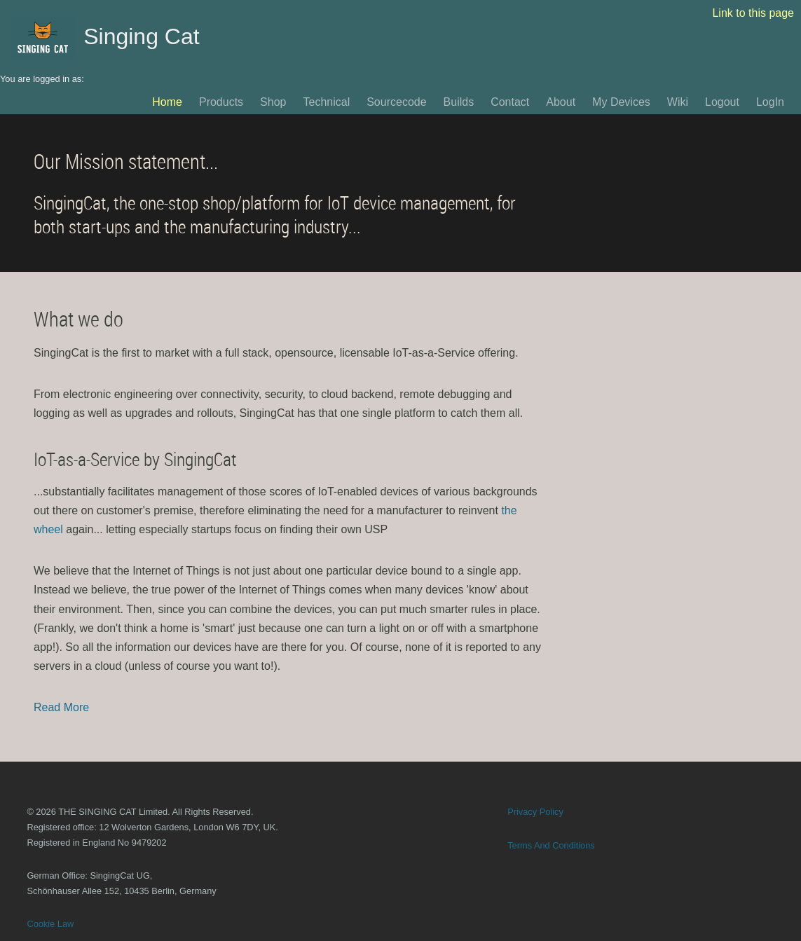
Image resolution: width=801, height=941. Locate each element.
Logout (722, 102)
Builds (459, 102)
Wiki (677, 102)
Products (221, 102)
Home (167, 102)
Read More (61, 707)
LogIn (770, 102)
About (560, 102)
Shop (273, 102)
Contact (510, 102)
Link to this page (753, 13)
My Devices (621, 102)
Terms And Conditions (550, 845)
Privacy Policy (535, 811)
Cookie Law (50, 924)
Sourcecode (396, 102)
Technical (326, 102)
